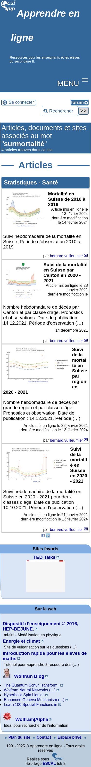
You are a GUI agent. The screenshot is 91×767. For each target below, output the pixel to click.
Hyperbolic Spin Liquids (24, 695)
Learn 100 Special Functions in (30, 705)
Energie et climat (21, 641)
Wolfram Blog (23, 676)
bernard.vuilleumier (66, 256)
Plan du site (18, 737)
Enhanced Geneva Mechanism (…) (34, 700)
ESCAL (49, 763)
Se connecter (21, 102)
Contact (42, 737)
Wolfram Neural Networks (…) (30, 690)
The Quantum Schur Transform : (31, 685)
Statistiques (21, 182)
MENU (68, 83)
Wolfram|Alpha (25, 719)
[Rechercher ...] (60, 111)
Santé (50, 182)
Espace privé (68, 737)
